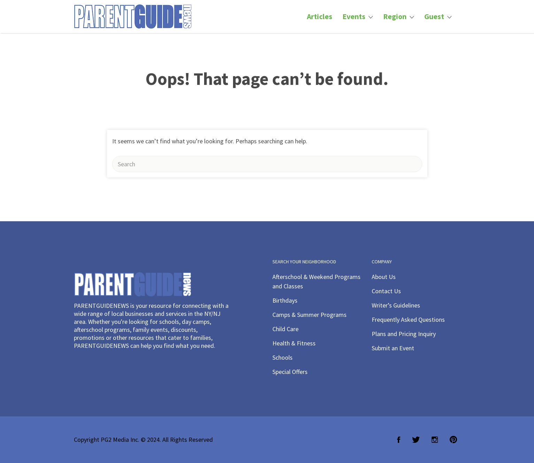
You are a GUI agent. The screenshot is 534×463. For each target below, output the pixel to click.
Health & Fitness (294, 343)
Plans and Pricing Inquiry (404, 334)
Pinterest (453, 440)
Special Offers (290, 372)
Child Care (285, 329)
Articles (319, 16)
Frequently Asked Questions (408, 320)
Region (395, 16)
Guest (434, 16)
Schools (282, 357)
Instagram (434, 440)
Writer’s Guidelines (396, 305)
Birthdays (284, 300)
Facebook (399, 440)
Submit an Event (393, 348)
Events (353, 16)
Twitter (416, 440)
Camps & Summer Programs (309, 315)
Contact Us (386, 291)
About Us (384, 277)
